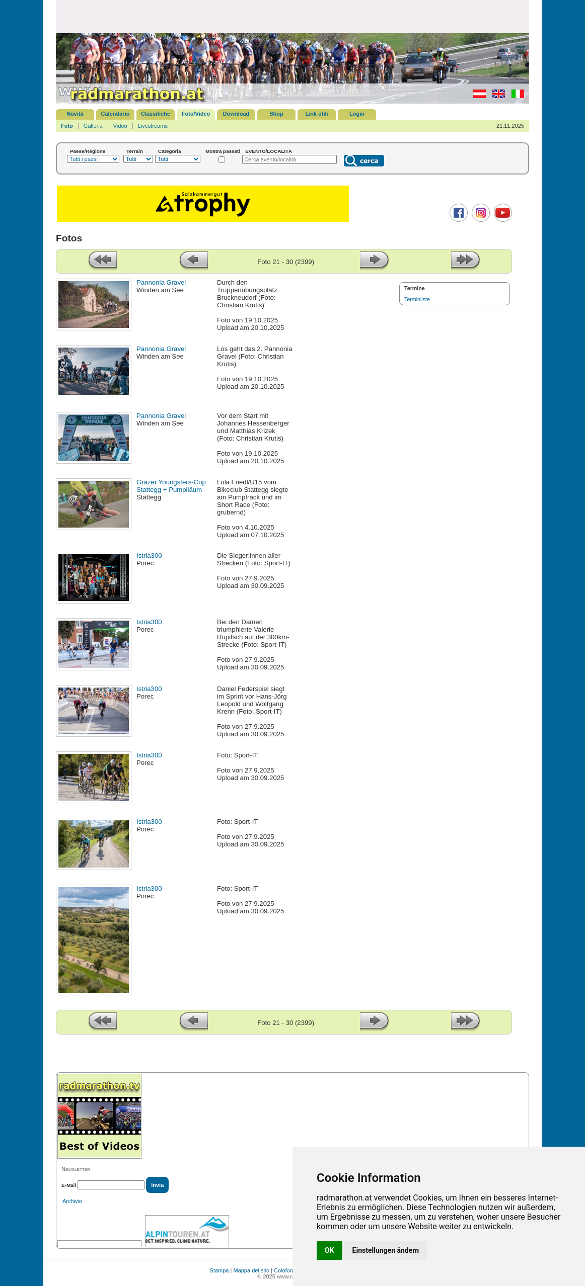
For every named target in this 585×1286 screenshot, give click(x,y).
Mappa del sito (251, 1270)
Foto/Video (196, 114)
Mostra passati (222, 151)
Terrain (134, 151)
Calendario (115, 114)
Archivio (72, 1201)
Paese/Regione (87, 151)
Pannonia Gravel (161, 282)
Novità (75, 114)
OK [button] (329, 1250)
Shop (276, 114)
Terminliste (417, 299)
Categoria (169, 151)
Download (236, 114)
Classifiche (155, 114)
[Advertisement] (292, 16)
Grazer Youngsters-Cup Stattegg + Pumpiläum (171, 485)
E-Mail (68, 1185)
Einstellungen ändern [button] (385, 1250)
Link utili (316, 114)
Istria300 (149, 555)
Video (120, 126)
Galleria (93, 126)
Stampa (219, 1270)
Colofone (285, 1270)
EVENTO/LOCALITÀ (268, 151)
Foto (67, 126)
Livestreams (153, 126)
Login (356, 114)
